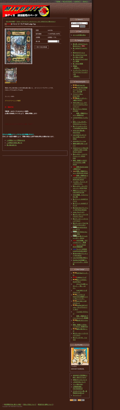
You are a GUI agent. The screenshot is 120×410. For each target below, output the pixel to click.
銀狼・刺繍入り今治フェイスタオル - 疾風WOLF (80, 162)
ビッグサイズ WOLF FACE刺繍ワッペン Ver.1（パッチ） (80, 296)
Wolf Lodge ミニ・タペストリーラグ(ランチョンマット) (80, 104)
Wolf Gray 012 (79, 85)
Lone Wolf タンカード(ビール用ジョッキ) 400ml (79, 137)
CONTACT (77, 1)
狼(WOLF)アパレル (79, 52)
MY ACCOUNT (67, 1)
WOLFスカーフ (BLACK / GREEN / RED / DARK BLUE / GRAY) (80, 150)
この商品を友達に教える (14, 143)
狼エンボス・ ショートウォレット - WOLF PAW (80, 156)
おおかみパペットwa (79, 141)
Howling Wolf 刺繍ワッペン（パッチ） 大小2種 (80, 262)
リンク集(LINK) (78, 384)
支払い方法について (29, 404)
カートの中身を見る (79, 35)
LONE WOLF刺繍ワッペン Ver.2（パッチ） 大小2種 (80, 89)
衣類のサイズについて (80, 380)
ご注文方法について (79, 382)
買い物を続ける (12, 145)
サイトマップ (77, 395)
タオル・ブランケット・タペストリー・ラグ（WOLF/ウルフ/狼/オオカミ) (36, 21)
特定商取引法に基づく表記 (12, 404)
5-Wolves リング (79, 277)
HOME (58, 1)
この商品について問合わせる (16, 140)
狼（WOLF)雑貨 (10, 21)
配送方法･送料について (45, 404)
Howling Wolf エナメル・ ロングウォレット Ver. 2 (80, 307)
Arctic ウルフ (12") (78, 212)
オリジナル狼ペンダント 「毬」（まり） (80, 286)
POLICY (85, 1)
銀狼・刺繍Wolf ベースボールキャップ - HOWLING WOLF (80, 177)
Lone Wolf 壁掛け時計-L (80, 258)
